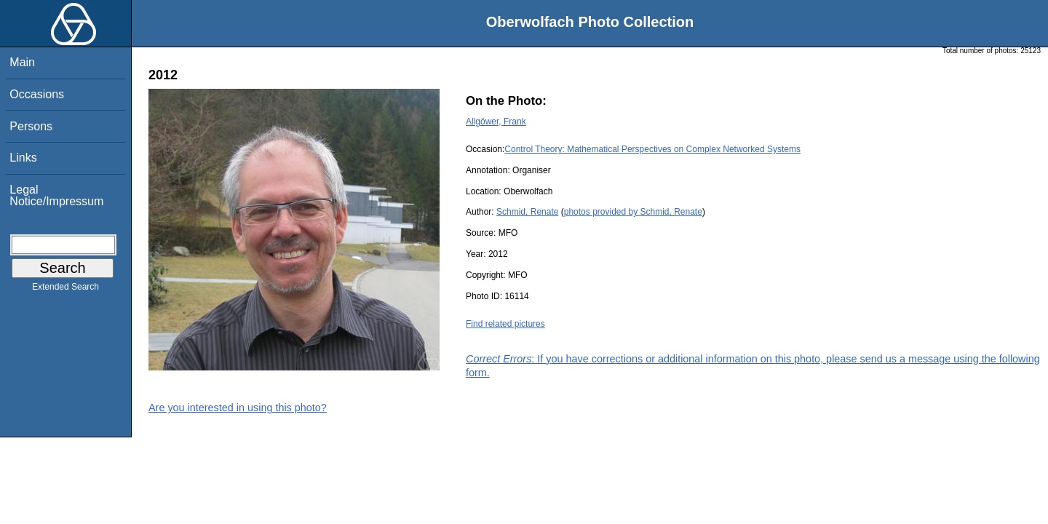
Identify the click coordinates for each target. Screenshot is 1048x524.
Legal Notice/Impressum (56, 195)
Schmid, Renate (527, 212)
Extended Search (65, 289)
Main (22, 62)
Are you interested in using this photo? (237, 407)
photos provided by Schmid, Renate (633, 212)
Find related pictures (505, 324)
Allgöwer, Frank (496, 121)
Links (22, 157)
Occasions (36, 94)
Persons (30, 126)
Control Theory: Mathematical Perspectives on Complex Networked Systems (652, 149)
